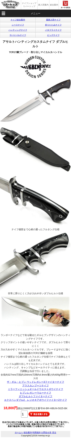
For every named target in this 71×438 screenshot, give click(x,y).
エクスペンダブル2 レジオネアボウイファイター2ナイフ (35, 400)
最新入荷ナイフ (53, 20)
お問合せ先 (46, 432)
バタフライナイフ (53, 30)
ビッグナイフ (53, 35)
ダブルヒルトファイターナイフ (35, 396)
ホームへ (19, 432)
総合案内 (54, 5)
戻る (54, 432)
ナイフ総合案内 (18, 20)
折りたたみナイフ (53, 25)
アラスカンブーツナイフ (35, 385)
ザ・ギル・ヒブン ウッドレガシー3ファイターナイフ (35, 382)
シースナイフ (18, 25)
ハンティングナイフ (18, 30)
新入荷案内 (43, 5)
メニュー (35, 13)
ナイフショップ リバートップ (29, 5)
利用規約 (36, 432)
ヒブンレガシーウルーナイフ (35, 392)
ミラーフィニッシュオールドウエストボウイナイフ (35, 389)
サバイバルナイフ (18, 35)
